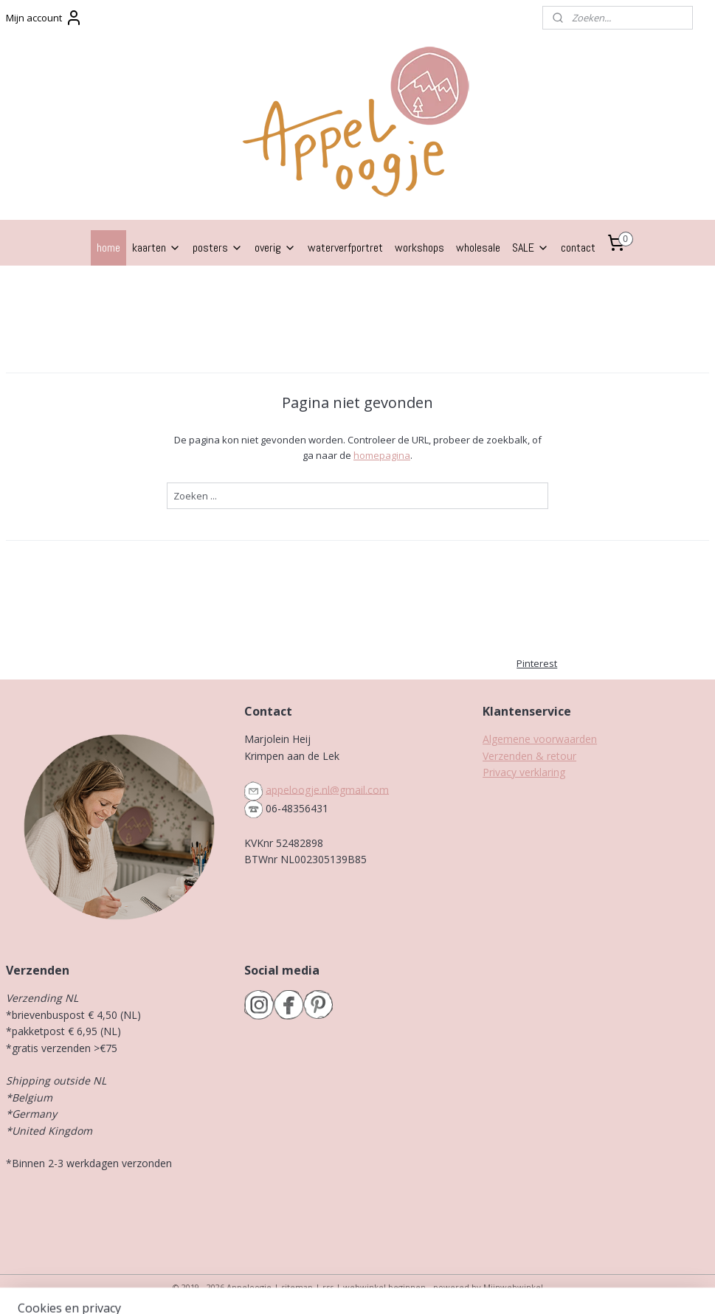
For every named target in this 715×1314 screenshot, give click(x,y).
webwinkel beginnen (384, 1287)
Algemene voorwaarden (540, 739)
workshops (419, 247)
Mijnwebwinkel (513, 1287)
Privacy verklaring (524, 772)
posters (218, 247)
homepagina (381, 455)
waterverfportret (345, 247)
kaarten (156, 247)
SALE (530, 247)
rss (328, 1287)
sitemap (297, 1287)
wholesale (478, 247)
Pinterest (537, 663)
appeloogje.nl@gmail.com (327, 789)
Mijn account (44, 18)
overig (275, 247)
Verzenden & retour (529, 756)
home (108, 247)
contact (578, 247)
